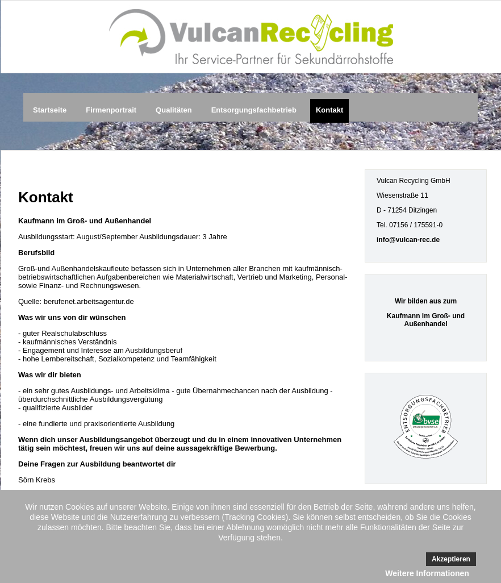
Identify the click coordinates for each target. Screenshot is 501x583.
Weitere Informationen (427, 573)
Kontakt (329, 110)
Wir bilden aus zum (426, 301)
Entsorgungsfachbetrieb (254, 110)
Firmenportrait (111, 110)
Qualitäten (174, 110)
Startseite (49, 110)
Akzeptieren (451, 559)
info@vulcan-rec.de (408, 240)
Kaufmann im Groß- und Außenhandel (426, 320)
